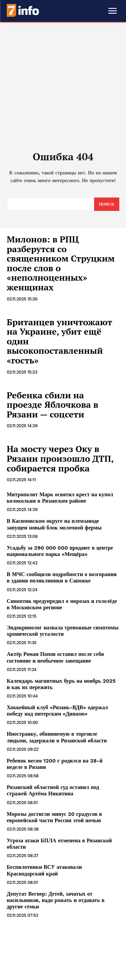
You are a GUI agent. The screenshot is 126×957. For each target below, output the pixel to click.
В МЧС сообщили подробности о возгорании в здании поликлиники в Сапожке (62, 577)
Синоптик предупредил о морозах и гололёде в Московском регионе (62, 604)
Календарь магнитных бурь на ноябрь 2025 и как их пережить (61, 684)
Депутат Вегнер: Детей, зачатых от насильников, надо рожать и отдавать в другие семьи (55, 900)
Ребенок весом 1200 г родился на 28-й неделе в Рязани (54, 763)
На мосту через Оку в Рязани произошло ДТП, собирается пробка (60, 458)
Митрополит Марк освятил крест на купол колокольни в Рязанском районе (60, 497)
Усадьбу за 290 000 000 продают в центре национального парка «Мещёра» (60, 551)
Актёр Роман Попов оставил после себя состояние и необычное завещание (55, 657)
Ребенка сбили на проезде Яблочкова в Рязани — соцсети (52, 404)
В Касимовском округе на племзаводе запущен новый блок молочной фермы (54, 524)
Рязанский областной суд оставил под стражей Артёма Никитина (53, 790)
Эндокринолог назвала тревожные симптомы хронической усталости (63, 630)
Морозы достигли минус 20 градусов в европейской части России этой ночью (54, 817)
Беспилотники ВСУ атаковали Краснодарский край (44, 870)
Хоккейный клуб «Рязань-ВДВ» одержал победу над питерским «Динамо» (57, 710)
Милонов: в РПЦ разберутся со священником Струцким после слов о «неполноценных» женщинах (61, 263)
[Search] (106, 204)
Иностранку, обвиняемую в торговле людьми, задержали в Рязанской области (57, 737)
